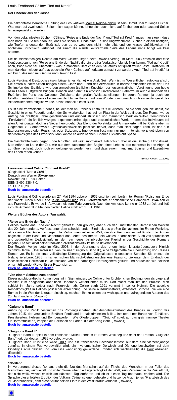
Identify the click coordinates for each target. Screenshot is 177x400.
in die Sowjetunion (65, 200)
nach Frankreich (59, 285)
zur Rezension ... (60, 264)
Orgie (62, 342)
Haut (150, 349)
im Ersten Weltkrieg (154, 228)
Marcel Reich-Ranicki (101, 23)
